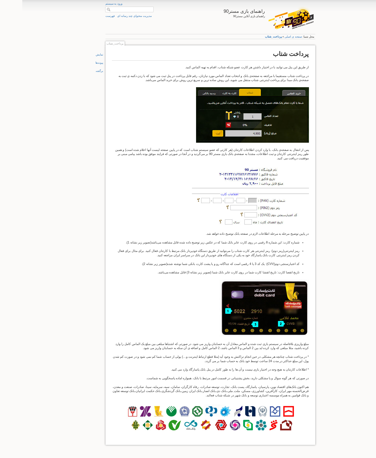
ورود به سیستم (91, 3)
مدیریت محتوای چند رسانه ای (112, 15)
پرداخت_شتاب (251, 36)
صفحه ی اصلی (271, 36)
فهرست (87, 15)
